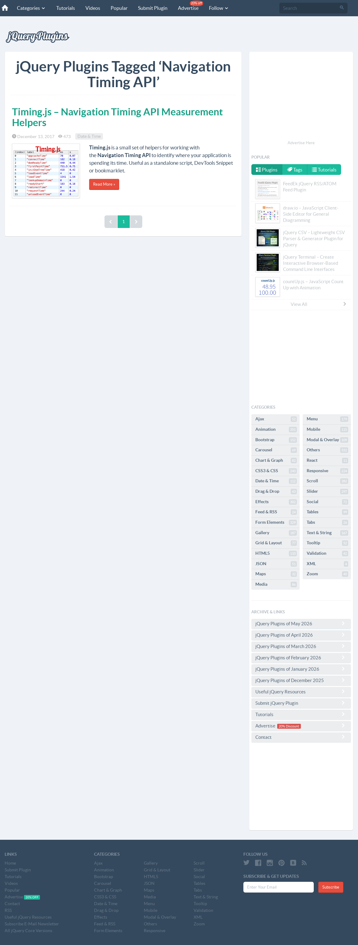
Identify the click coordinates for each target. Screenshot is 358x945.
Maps (276, 574)
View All (319, 304)
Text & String (327, 533)
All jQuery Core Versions (28, 930)
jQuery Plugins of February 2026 (301, 657)
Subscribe (330, 887)
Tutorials (65, 8)
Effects (276, 502)
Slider (327, 491)
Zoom (327, 574)
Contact (301, 737)
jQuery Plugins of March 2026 (301, 646)
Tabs (327, 522)
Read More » (104, 184)
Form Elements (276, 522)
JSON (276, 564)
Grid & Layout (276, 543)
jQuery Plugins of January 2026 (301, 669)
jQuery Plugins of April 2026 (301, 635)
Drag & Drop (276, 491)
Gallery (276, 533)
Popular (119, 8)
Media (276, 584)
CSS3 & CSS (276, 471)
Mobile (327, 429)
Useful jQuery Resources (301, 691)
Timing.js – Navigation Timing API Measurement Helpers (117, 117)
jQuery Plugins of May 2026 (301, 623)
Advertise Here (301, 143)
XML (327, 564)
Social (327, 502)
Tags (295, 169)
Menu (327, 419)
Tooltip (327, 543)
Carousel (276, 450)
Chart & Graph (276, 460)
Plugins (266, 169)
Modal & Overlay (327, 440)
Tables (327, 512)
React (327, 460)
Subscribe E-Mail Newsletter (32, 923)
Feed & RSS (276, 512)
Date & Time (89, 136)
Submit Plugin (152, 8)
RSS (8, 910)
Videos (92, 8)
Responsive (327, 471)
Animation (276, 429)
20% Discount (289, 726)
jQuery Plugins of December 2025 (301, 680)
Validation (327, 553)
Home (10, 863)
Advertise (190, 6)
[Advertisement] (301, 97)
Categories (31, 8)
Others (327, 450)
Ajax (276, 419)
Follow (219, 8)
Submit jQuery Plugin (301, 703)
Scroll (327, 481)
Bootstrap (276, 440)
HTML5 (276, 553)
